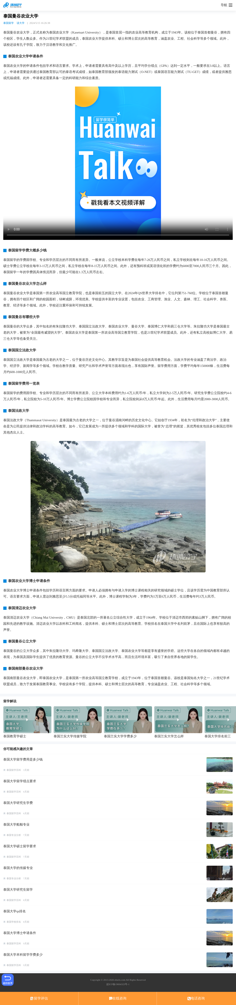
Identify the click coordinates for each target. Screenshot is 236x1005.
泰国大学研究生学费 (18, 803)
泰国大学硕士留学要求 (19, 846)
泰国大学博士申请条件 (19, 933)
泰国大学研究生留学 (18, 889)
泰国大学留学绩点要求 (19, 781)
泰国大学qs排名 (14, 911)
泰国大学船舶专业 (16, 824)
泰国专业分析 (14, 835)
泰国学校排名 (14, 921)
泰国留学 (8, 23)
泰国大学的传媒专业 (18, 868)
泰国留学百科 (14, 770)
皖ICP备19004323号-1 (118, 984)
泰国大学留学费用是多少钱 (23, 759)
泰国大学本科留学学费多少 (23, 954)
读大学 (20, 23)
